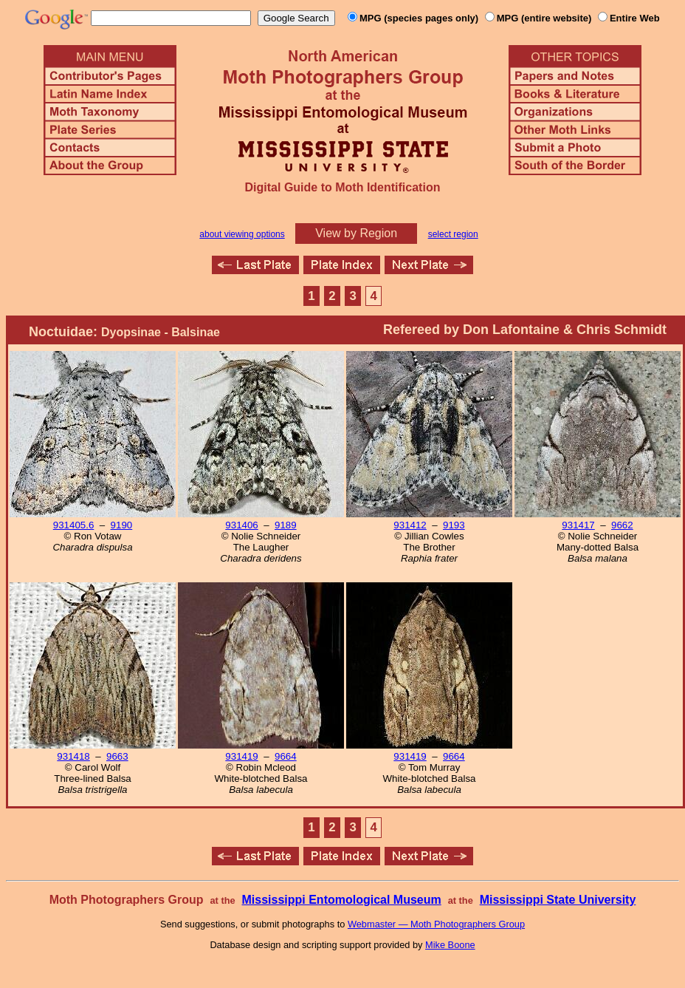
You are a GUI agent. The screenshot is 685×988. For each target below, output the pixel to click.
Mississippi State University (558, 899)
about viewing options (241, 234)
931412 (409, 525)
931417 (578, 525)
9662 (622, 525)
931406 (241, 525)
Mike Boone (450, 944)
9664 (286, 756)
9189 (286, 525)
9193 (454, 525)
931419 (241, 756)
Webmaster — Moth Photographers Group (436, 924)
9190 (122, 525)
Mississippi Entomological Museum (341, 899)
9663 (117, 756)
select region (453, 234)
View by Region (356, 233)
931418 (73, 756)
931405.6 (73, 525)
